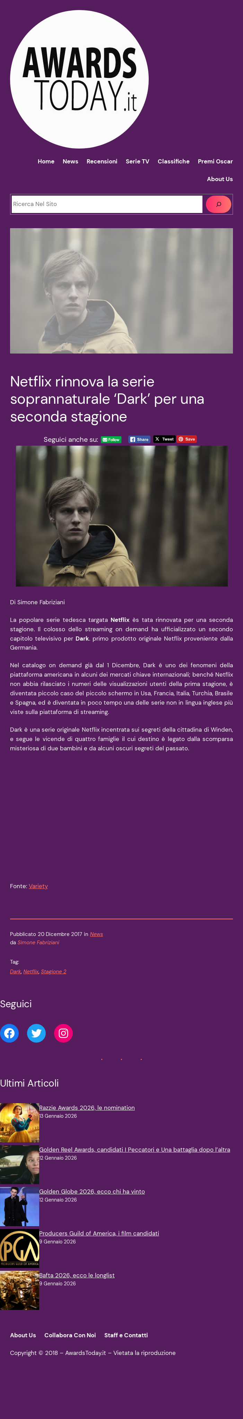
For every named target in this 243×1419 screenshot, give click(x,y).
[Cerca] (218, 204)
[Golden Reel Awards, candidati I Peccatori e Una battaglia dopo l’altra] (19, 1172)
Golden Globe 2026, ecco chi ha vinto (92, 1197)
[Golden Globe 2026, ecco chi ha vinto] (19, 1214)
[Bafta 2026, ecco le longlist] (19, 1298)
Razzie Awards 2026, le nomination (87, 1113)
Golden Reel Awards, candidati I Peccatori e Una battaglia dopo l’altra (134, 1155)
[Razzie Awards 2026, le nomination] (19, 1130)
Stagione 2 (53, 977)
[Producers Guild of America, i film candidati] (19, 1256)
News (96, 940)
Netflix (30, 977)
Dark (15, 977)
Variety (38, 892)
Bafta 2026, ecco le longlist (77, 1281)
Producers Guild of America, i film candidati (99, 1239)
